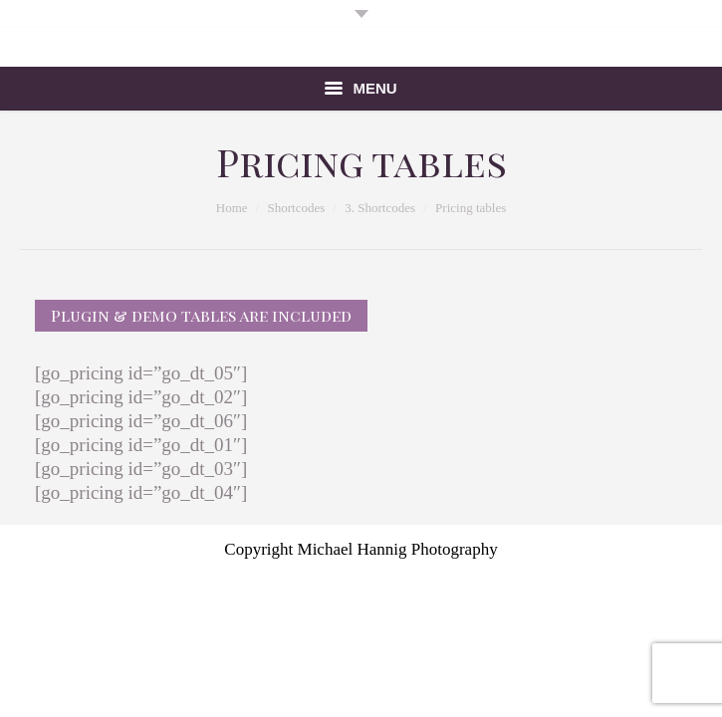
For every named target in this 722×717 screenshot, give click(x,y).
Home (232, 207)
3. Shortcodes (380, 207)
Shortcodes (297, 207)
